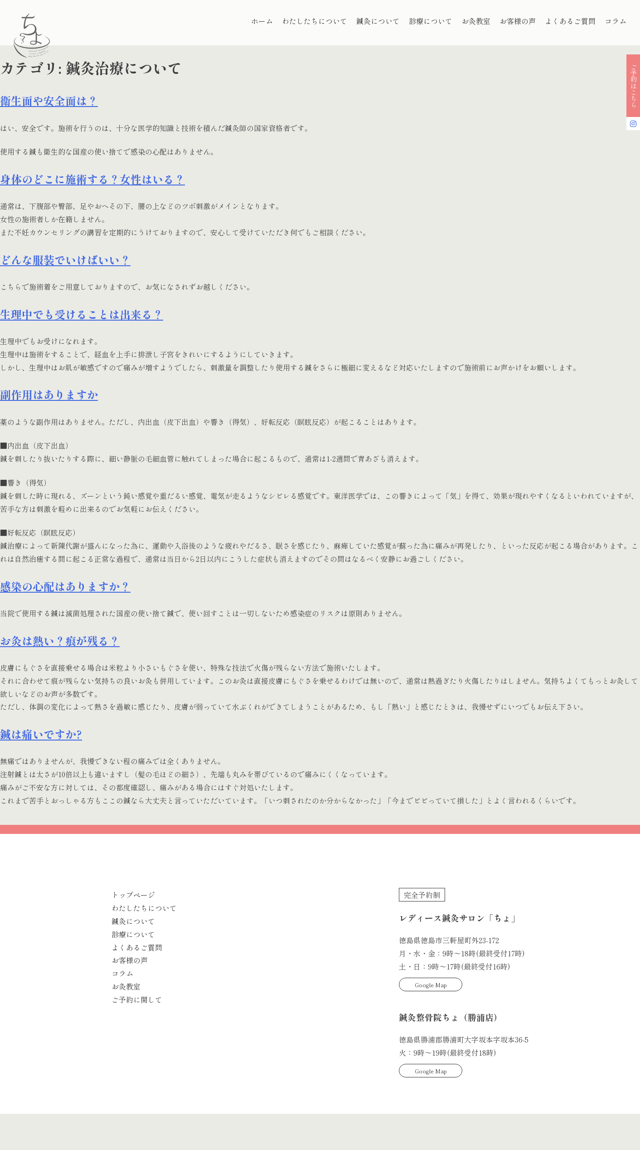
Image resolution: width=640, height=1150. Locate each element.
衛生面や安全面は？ (49, 100)
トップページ (133, 894)
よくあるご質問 (570, 20)
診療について (430, 20)
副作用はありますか (49, 394)
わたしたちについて (314, 20)
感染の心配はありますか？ (65, 586)
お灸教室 (475, 20)
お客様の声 (517, 20)
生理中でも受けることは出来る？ (81, 314)
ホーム (262, 20)
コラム (615, 20)
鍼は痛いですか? (41, 734)
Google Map (431, 985)
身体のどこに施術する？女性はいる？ (92, 179)
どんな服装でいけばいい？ (65, 260)
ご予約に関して (137, 999)
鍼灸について (378, 20)
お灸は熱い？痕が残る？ (60, 640)
